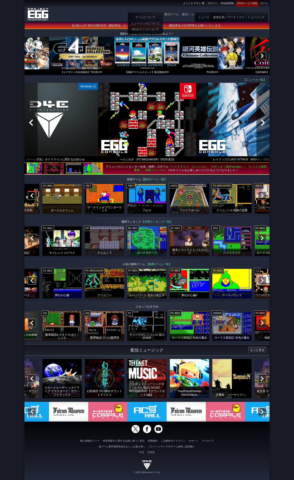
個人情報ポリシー (90, 441)
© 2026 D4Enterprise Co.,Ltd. (147, 472)
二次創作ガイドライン (173, 441)
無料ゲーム (233, 14)
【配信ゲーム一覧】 (154, 179)
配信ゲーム (172, 14)
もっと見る (257, 350)
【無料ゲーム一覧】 (159, 264)
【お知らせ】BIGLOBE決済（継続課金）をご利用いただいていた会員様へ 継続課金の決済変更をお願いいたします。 (147, 25)
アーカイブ (208, 441)
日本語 (151, 452)
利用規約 (153, 441)
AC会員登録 (227, 3)
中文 (141, 452)
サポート (193, 441)
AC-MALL (144, 33)
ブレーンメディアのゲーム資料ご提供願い (172, 446)
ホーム (145, 14)
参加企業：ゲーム (254, 14)
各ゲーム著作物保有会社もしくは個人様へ (122, 446)
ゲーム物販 (215, 14)
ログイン (212, 3)
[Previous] (32, 56)
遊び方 (157, 14)
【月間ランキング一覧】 (157, 222)
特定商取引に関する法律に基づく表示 (124, 441)
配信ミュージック (193, 14)
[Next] (262, 56)
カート (264, 3)
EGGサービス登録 (247, 3)
